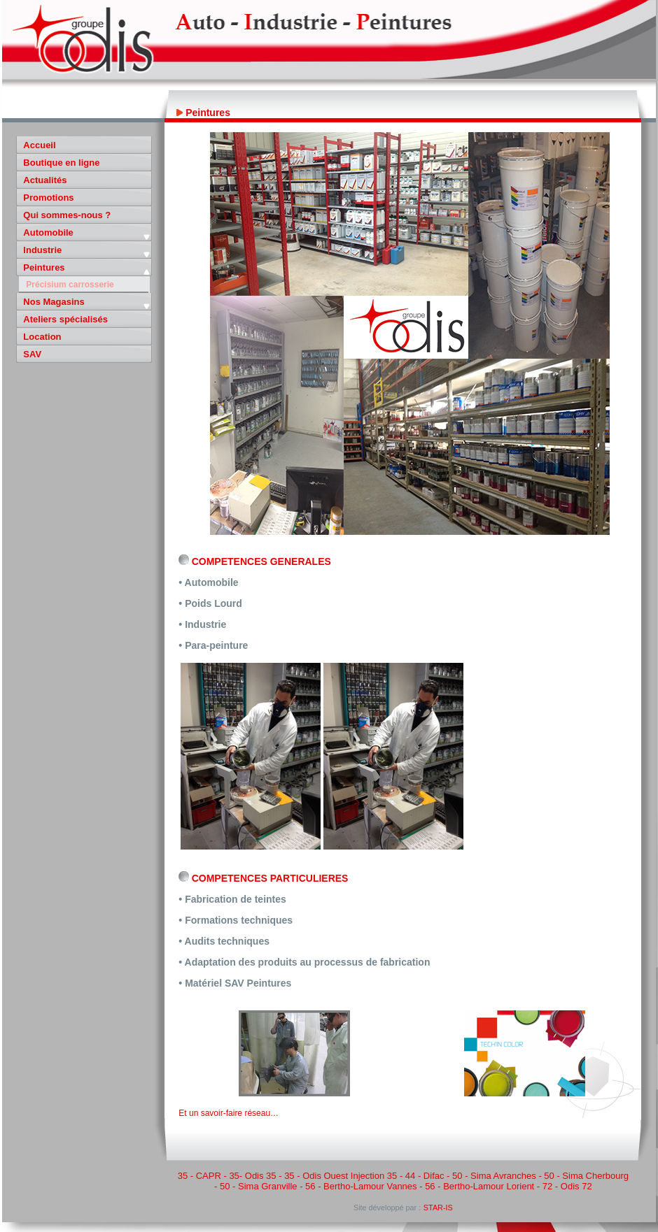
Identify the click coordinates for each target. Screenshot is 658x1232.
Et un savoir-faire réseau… (228, 1113)
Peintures (43, 267)
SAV (32, 354)
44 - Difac (424, 1175)
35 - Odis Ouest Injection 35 (340, 1175)
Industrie (42, 250)
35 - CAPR (199, 1175)
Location (42, 336)
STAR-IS (438, 1207)
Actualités (44, 180)
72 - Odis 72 (567, 1186)
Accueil (39, 145)
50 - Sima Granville (259, 1186)
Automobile (48, 232)
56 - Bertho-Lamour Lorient (479, 1186)
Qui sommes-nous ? (67, 215)
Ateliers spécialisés (65, 319)
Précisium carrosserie (69, 284)
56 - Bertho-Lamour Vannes (360, 1186)
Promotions (48, 197)
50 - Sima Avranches (494, 1175)
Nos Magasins (53, 301)
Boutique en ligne (61, 162)
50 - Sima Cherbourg (586, 1175)
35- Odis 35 (252, 1175)
